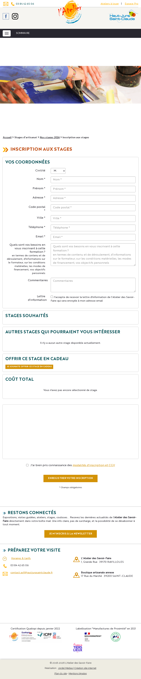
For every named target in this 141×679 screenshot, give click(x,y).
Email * (40, 236)
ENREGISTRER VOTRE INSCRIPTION (70, 478)
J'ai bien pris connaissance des (70, 465)
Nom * (41, 179)
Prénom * (39, 188)
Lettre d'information (37, 298)
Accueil (7, 137)
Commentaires (38, 280)
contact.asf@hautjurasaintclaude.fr (31, 572)
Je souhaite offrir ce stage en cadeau (29, 367)
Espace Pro (131, 4)
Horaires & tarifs (21, 558)
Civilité (40, 170)
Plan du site (60, 673)
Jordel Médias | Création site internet (77, 668)
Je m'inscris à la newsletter (70, 533)
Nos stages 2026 (50, 137)
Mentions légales (78, 673)
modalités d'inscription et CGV (94, 465)
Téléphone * (36, 227)
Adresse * (39, 197)
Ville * (41, 217)
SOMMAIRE (23, 33)
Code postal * (37, 209)
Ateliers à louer (110, 4)
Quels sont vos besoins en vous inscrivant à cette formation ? (26, 259)
